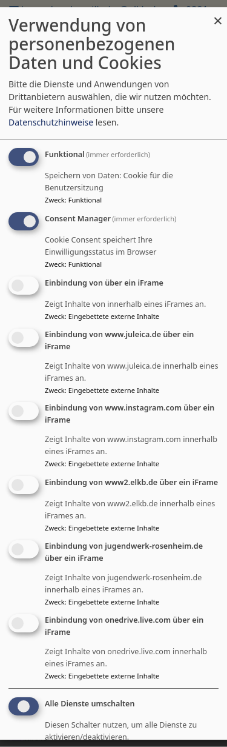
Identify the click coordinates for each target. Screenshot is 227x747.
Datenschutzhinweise (50, 123)
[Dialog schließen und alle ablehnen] (218, 14)
